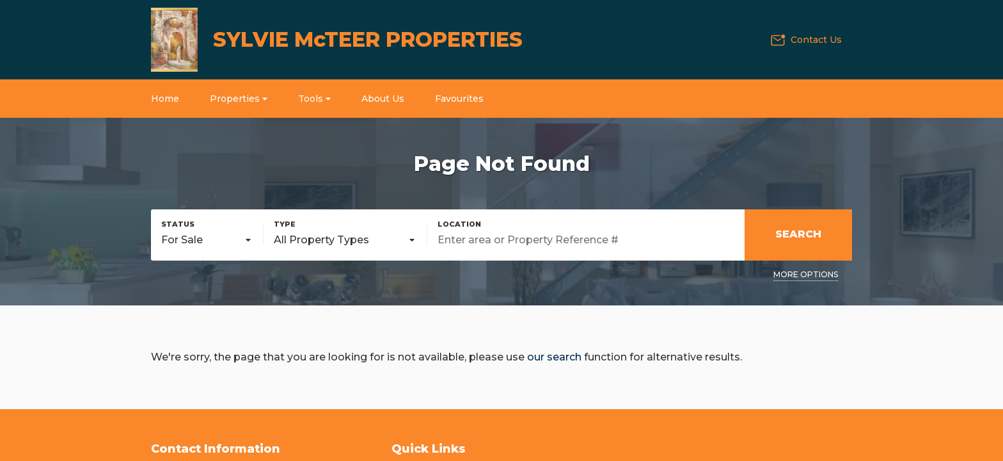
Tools (314, 98)
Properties (238, 98)
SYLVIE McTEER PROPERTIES (368, 39)
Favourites (459, 98)
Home (165, 98)
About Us (382, 98)
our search (554, 357)
